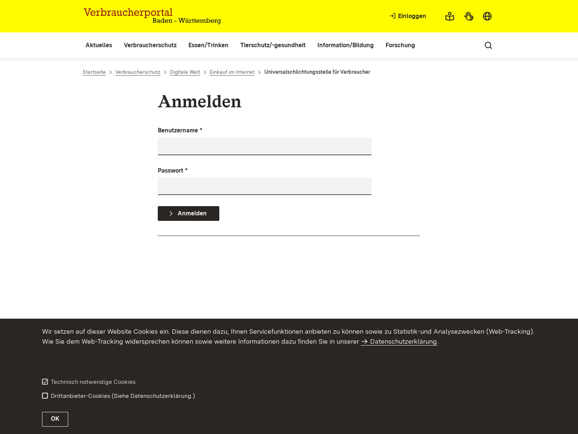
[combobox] (487, 16)
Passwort (173, 171)
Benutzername (180, 131)
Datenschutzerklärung (403, 341)
